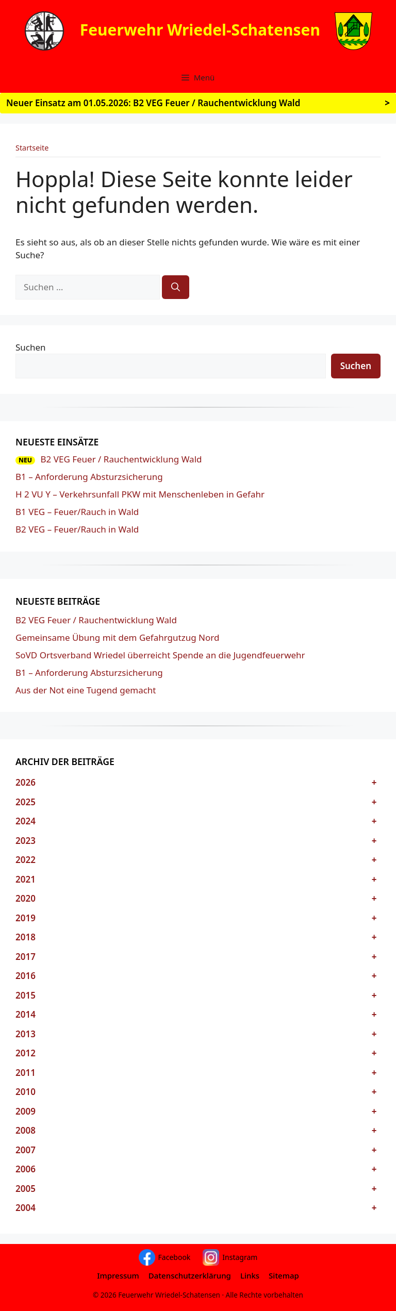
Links (249, 1275)
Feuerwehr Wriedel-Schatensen (200, 29)
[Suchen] (175, 287)
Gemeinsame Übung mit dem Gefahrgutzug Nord (117, 637)
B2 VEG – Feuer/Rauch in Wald (77, 529)
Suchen (30, 347)
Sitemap (284, 1275)
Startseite (31, 148)
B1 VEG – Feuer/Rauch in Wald (77, 512)
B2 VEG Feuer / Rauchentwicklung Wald (121, 459)
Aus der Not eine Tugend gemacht (85, 690)
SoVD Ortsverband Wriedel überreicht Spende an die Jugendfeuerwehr (160, 655)
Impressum (118, 1275)
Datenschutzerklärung (189, 1275)
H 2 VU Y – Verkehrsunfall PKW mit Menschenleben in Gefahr (140, 494)
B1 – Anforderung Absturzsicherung (89, 477)
